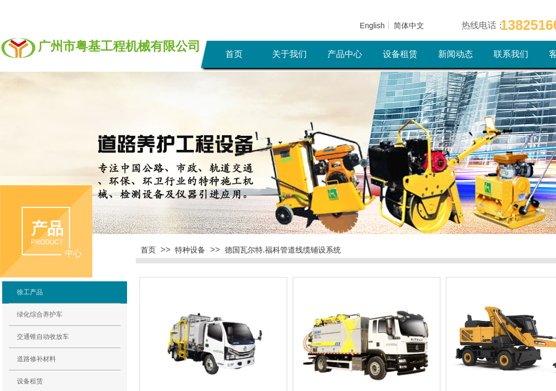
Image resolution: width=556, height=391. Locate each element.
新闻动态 (455, 54)
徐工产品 (30, 292)
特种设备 (190, 249)
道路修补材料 (36, 359)
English (372, 25)
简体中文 (409, 25)
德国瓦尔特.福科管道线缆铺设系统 (283, 249)
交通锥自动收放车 (43, 336)
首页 (234, 54)
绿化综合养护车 (39, 314)
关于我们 (289, 54)
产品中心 (344, 54)
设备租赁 (400, 54)
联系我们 (511, 54)
